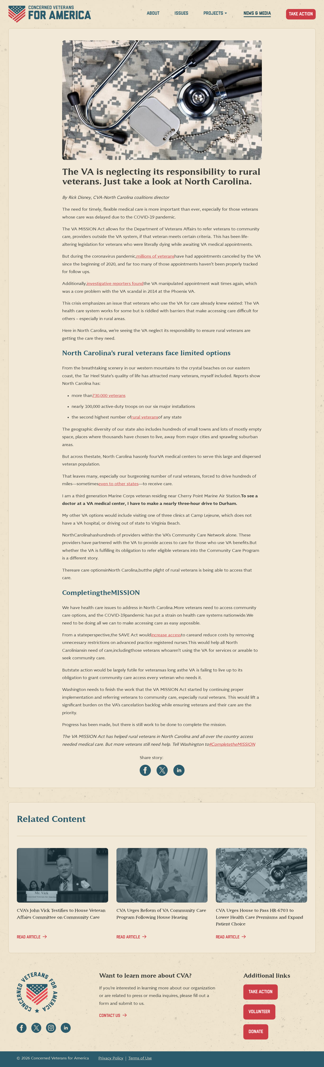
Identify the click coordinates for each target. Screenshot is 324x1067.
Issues (181, 13)
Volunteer (262, 1014)
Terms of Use (140, 1058)
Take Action (301, 14)
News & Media (257, 13)
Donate (258, 1034)
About (153, 13)
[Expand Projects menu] (225, 14)
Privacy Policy (110, 1058)
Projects (213, 13)
